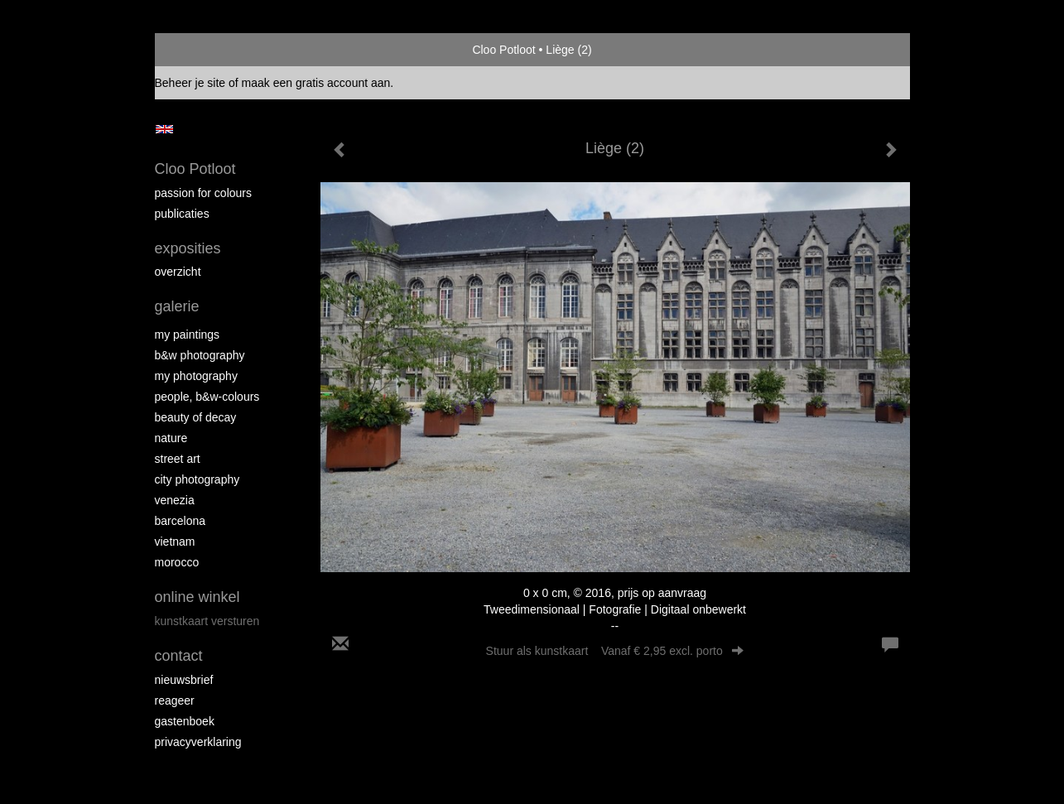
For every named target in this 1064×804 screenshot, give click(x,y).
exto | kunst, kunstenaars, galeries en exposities (201, 49)
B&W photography (200, 355)
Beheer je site (190, 82)
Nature (171, 438)
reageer (175, 700)
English (164, 129)
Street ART (177, 458)
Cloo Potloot (503, 49)
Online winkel (197, 597)
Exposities (188, 248)
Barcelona (180, 520)
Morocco (177, 562)
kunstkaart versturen (207, 621)
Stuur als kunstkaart (615, 650)
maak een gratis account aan (316, 82)
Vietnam (175, 541)
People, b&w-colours (207, 396)
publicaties (182, 213)
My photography (196, 376)
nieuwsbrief (184, 679)
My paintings (187, 334)
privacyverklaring (198, 742)
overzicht (178, 271)
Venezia (175, 500)
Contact (179, 656)
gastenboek (184, 721)
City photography (197, 479)
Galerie (177, 306)
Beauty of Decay (196, 417)
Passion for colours (204, 193)
